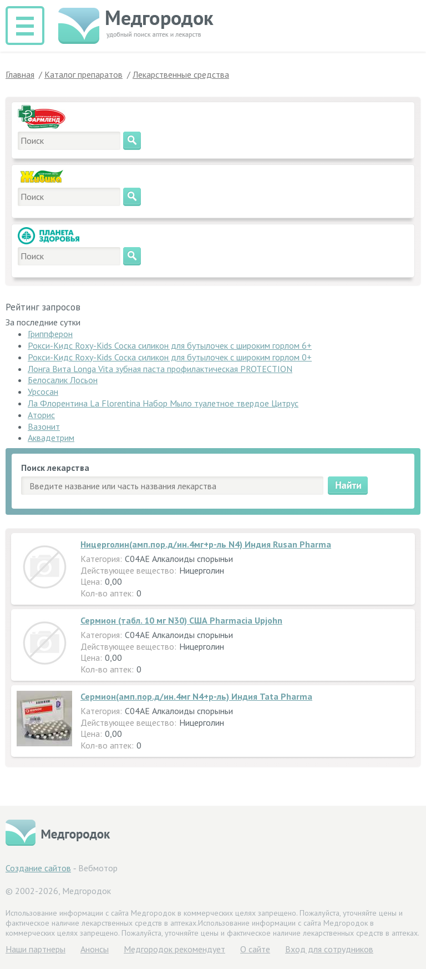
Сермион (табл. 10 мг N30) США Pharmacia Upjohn (181, 620)
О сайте (255, 949)
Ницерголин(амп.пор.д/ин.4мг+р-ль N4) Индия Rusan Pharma (205, 544)
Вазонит (44, 426)
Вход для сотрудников (329, 949)
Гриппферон (50, 333)
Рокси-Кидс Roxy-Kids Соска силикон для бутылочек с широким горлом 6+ (170, 345)
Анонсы (94, 949)
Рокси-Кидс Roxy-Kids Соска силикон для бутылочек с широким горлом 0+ (170, 357)
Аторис (41, 414)
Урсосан (43, 391)
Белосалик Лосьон (63, 379)
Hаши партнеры (35, 949)
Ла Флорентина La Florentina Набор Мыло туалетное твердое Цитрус (163, 403)
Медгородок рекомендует (174, 949)
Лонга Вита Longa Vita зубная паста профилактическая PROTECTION (160, 368)
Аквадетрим (51, 437)
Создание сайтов (38, 867)
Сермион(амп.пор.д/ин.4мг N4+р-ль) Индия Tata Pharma (196, 696)
